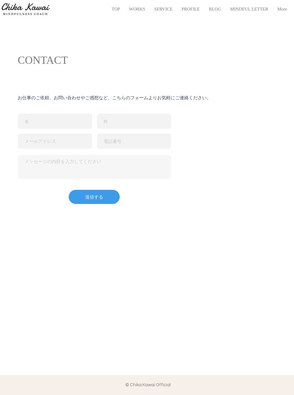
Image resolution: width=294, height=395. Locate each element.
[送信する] (94, 197)
